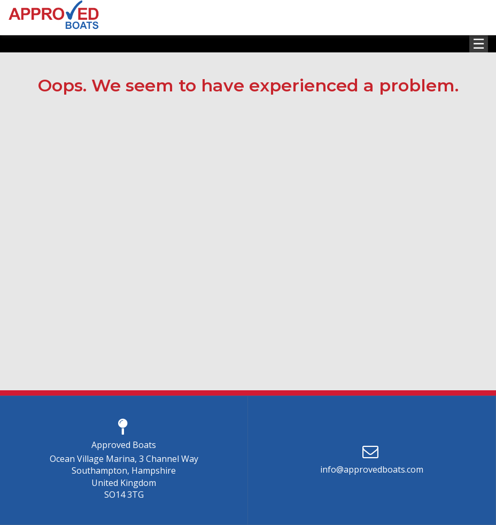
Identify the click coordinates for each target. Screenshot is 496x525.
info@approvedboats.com (371, 469)
